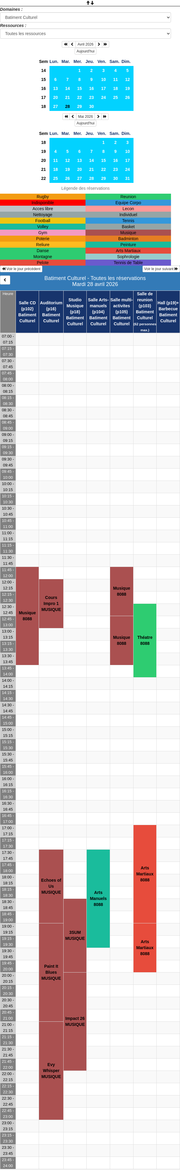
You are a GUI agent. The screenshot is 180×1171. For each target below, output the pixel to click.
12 (127, 79)
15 (43, 79)
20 (55, 97)
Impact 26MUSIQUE (75, 1021)
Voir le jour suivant (161, 269)
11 (115, 79)
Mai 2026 (85, 117)
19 (127, 88)
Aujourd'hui (85, 51)
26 (127, 97)
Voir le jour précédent (21, 269)
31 (127, 178)
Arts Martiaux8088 (145, 874)
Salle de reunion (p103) (145, 299)
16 (43, 88)
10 (103, 79)
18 (115, 88)
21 (67, 97)
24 (103, 97)
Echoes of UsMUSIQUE (51, 886)
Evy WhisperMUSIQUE (51, 1070)
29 (79, 106)
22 (79, 97)
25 (115, 97)
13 (55, 88)
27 (55, 106)
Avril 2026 (85, 44)
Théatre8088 (145, 640)
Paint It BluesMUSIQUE (51, 972)
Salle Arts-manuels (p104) (98, 305)
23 (91, 97)
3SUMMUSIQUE (75, 935)
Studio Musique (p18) (75, 305)
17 (103, 88)
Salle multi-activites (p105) (121, 305)
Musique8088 (27, 615)
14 (43, 70)
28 (91, 178)
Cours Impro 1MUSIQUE (51, 603)
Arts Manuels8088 (98, 898)
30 (91, 106)
